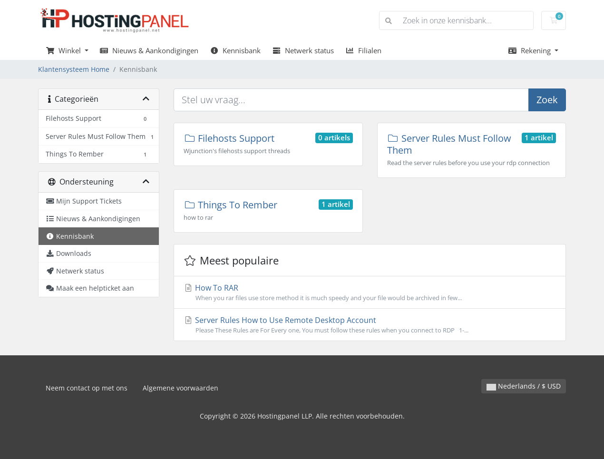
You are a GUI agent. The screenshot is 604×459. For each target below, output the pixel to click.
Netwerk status (303, 50)
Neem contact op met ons (86, 387)
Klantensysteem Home (73, 69)
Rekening (530, 50)
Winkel (64, 50)
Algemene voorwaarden (180, 387)
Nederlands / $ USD (524, 386)
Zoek (547, 99)
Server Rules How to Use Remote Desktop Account (370, 325)
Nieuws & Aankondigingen (149, 50)
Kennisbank (235, 50)
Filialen (363, 50)
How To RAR (370, 293)
